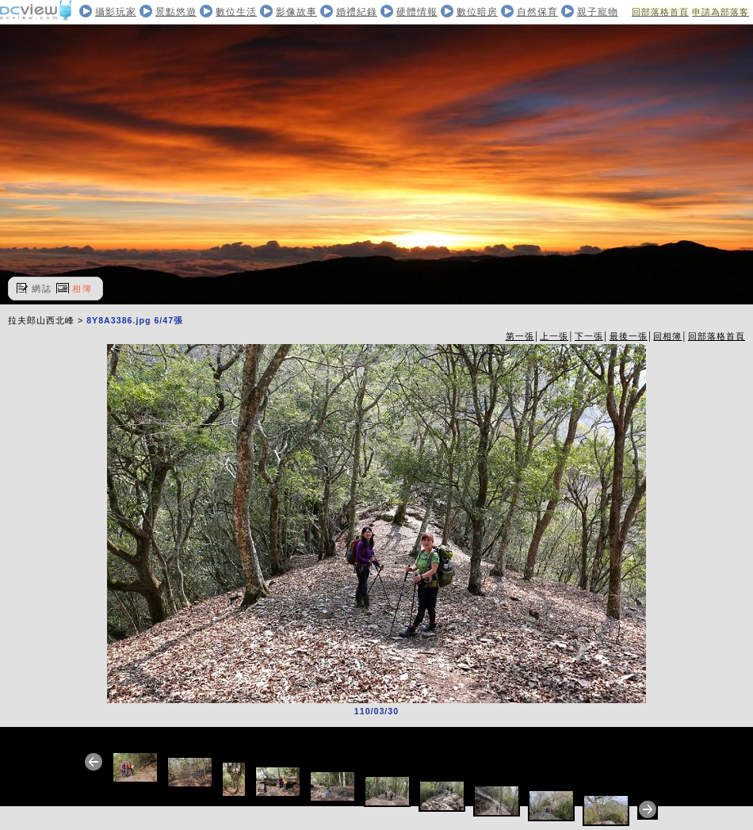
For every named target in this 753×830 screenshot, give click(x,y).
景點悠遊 (176, 11)
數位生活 (236, 11)
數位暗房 (477, 11)
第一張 (520, 336)
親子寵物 (597, 11)
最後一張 (629, 336)
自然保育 (537, 11)
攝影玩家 (115, 11)
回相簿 (667, 336)
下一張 (589, 336)
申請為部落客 (720, 12)
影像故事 (296, 11)
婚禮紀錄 (356, 11)
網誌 (42, 288)
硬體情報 (417, 11)
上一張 (554, 336)
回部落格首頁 (660, 12)
